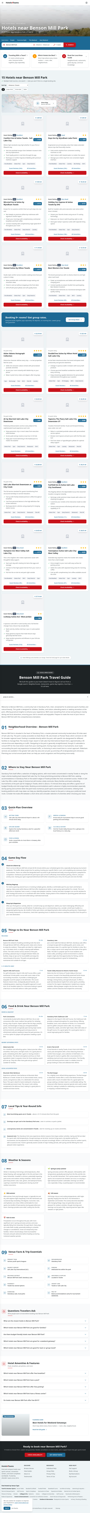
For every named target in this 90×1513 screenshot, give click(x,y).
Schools (15, 1494)
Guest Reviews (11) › (60, 517)
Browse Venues (10, 23)
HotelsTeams (12, 2)
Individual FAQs (51, 1468)
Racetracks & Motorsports (73, 1494)
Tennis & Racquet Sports (8, 1491)
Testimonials (28, 1476)
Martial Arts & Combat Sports (72, 1491)
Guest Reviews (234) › (60, 168)
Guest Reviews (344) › (16, 168)
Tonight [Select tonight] (12, 40)
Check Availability (35, 1455)
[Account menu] (86, 3)
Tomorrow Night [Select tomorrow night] (21, 40)
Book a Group (73, 1471)
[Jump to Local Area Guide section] (45, 697)
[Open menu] (2, 2)
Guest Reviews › (16, 234)
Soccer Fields (20, 1488)
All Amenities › (31, 168)
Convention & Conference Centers (39, 1496)
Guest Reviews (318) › (16, 644)
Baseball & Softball (31, 1488)
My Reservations (74, 1474)
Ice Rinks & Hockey (65, 1488)
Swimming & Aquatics (78, 1488)
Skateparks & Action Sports (61, 1499)
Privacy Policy (51, 1474)
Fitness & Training (6, 1494)
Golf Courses (20, 1491)
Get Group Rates (75, 320)
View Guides (28, 1471)
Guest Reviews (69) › (60, 300)
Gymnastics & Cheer (43, 1491)
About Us (27, 1474)
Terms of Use (51, 1476)
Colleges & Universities (48, 1494)
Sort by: (4, 85)
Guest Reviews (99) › (15, 583)
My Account (73, 1476)
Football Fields (42, 1488)
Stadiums (31, 1494)
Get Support (73, 1468)
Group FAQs (50, 1471)
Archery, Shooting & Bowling (78, 1499)
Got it (7, 1508)
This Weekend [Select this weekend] (33, 40)
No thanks (15, 1508)
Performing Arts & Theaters (75, 1496)
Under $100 (9, 89)
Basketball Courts (53, 1488)
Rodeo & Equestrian (7, 1496)
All (3, 89)
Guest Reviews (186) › (60, 234)
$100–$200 (18, 89)
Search (70, 45)
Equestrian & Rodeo (56, 1491)
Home (3, 23)
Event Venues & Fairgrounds (58, 1496)
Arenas (38, 1494)
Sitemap (58, 1508)
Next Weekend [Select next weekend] (44, 40)
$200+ (25, 89)
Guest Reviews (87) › (60, 583)
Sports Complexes (31, 1491)
